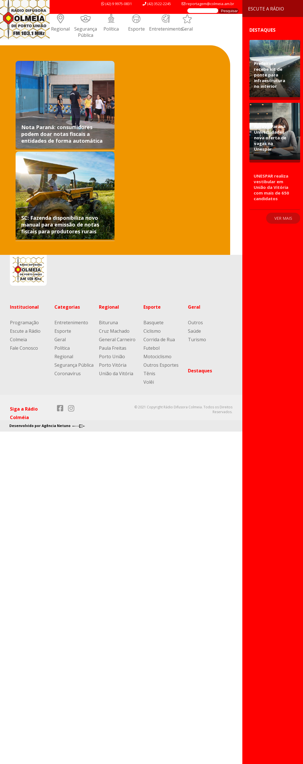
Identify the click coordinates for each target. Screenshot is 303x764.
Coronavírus (67, 373)
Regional (60, 29)
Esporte (136, 29)
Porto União (112, 356)
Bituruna (108, 322)
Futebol (151, 348)
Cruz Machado (114, 331)
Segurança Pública (85, 32)
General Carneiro (117, 339)
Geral (187, 29)
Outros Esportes (161, 365)
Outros (195, 322)
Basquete (153, 322)
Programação (24, 322)
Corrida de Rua (159, 339)
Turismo (197, 339)
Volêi (148, 382)
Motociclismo (157, 356)
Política (111, 29)
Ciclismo (152, 331)
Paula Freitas (112, 348)
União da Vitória (116, 373)
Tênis (149, 373)
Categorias (67, 307)
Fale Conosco (24, 348)
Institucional (24, 307)
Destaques (200, 371)
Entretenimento (166, 29)
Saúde (194, 331)
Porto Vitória (112, 365)
